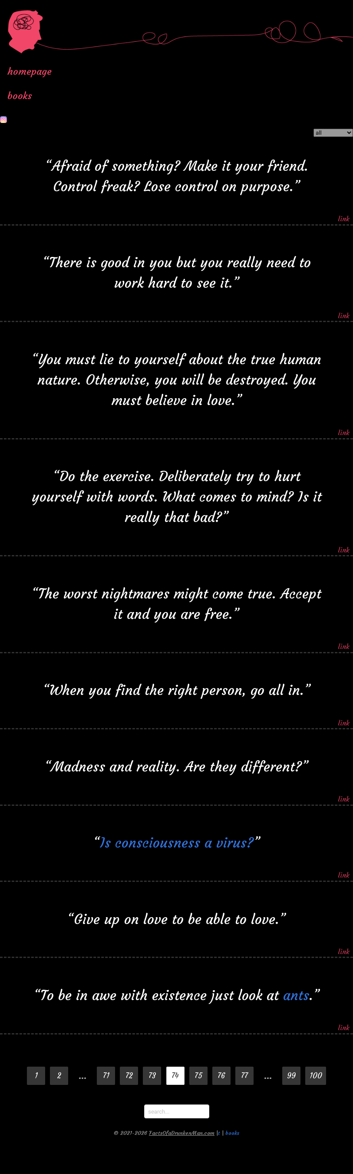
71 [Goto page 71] (106, 1076)
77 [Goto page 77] (244, 1076)
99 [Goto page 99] (291, 1076)
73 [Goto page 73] (152, 1076)
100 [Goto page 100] (316, 1076)
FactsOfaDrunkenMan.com (181, 1133)
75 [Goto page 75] (198, 1076)
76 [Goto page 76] (221, 1076)
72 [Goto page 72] (129, 1076)
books (19, 96)
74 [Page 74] (175, 1076)
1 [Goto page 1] (36, 1076)
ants (296, 991)
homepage (29, 71)
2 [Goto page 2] (59, 1076)
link (344, 214)
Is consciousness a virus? (177, 838)
